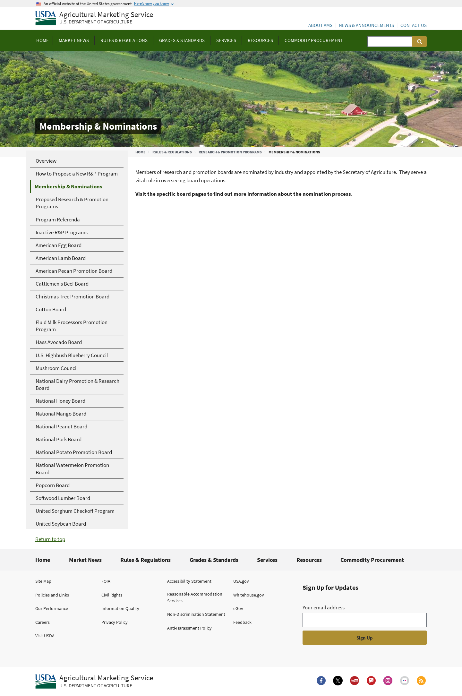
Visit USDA (45, 636)
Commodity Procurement (372, 559)
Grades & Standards (214, 559)
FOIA (105, 581)
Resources (309, 559)
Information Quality (120, 608)
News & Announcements (366, 25)
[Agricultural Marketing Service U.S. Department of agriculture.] (94, 682)
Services (267, 559)
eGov (238, 608)
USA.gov (241, 581)
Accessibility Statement (189, 581)
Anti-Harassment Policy (189, 628)
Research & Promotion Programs (230, 152)
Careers (42, 622)
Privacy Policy (114, 622)
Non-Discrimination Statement (196, 614)
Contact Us (413, 25)
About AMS (320, 25)
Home (140, 152)
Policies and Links (52, 595)
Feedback (242, 622)
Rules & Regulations (172, 152)
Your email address (324, 607)
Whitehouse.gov (248, 595)
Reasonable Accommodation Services (194, 597)
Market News (85, 559)
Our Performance (51, 608)
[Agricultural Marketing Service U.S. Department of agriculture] (94, 18)
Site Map (43, 581)
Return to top (50, 539)
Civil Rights (111, 595)
